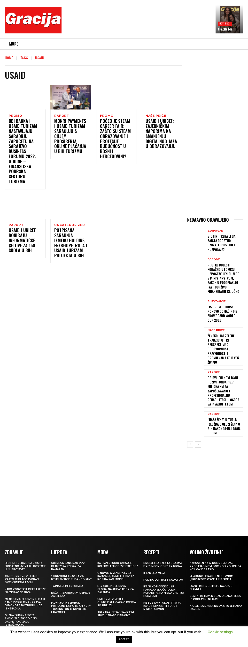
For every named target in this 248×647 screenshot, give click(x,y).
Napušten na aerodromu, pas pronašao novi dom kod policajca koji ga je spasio (215, 537)
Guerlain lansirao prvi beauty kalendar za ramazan (68, 537)
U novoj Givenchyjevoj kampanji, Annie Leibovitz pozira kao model (115, 547)
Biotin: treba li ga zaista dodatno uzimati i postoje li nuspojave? (224, 241)
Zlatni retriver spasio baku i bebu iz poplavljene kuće (215, 569)
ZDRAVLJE (215, 232)
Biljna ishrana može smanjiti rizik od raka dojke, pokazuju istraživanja (21, 591)
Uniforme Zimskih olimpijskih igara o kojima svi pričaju (116, 573)
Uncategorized (69, 215)
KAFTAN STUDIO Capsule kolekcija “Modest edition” (117, 536)
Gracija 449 (225, 29)
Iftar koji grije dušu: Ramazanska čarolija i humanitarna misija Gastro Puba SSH (163, 562)
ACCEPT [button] (124, 639)
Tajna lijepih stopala (67, 557)
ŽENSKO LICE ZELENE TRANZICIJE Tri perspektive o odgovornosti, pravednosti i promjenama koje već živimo (221, 332)
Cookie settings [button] (220, 632)
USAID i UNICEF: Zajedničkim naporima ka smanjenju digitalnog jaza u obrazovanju (161, 134)
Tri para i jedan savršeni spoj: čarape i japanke (115, 585)
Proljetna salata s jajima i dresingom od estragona (163, 536)
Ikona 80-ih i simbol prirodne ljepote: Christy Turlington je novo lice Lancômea (71, 578)
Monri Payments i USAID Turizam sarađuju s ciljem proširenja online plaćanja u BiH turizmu (69, 134)
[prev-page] (190, 416)
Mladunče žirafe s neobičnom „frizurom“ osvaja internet (211, 549)
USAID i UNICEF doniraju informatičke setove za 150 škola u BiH (21, 232)
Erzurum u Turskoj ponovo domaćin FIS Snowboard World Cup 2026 (223, 301)
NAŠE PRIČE (156, 115)
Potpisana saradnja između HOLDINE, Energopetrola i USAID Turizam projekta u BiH (68, 234)
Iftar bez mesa (154, 544)
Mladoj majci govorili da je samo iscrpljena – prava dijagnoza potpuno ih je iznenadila (25, 575)
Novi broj (225, 23)
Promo (15, 115)
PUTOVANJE (217, 290)
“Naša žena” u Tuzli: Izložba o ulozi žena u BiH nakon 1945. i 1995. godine (224, 398)
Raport (61, 115)
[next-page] (198, 416)
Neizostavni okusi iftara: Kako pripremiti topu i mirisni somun (162, 577)
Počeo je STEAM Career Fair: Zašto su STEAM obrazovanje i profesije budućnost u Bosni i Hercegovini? (116, 139)
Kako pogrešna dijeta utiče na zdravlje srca (25, 562)
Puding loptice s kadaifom (163, 551)
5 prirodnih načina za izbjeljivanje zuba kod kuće (71, 549)
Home (9, 57)
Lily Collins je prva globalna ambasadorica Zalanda (115, 560)
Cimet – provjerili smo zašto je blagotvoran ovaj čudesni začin (22, 550)
